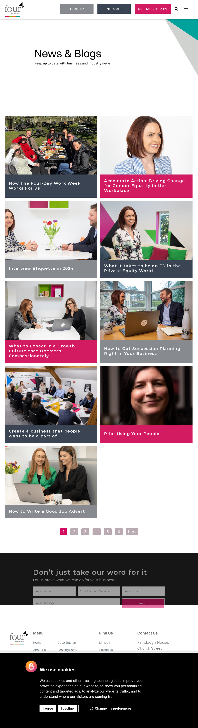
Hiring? (77, 9)
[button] (186, 9)
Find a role (114, 9)
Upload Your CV (152, 9)
